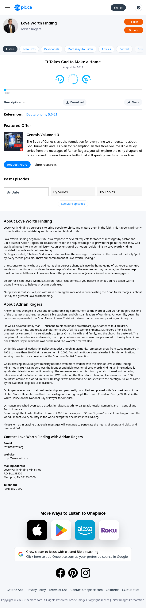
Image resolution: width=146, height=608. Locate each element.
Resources (29, 49)
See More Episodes (73, 203)
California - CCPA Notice (122, 590)
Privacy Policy (36, 590)
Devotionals (51, 49)
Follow (133, 22)
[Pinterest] (73, 573)
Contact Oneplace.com (87, 590)
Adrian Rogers (31, 29)
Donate (133, 30)
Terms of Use (58, 590)
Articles (106, 49)
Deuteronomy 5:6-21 (41, 114)
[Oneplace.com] (23, 7)
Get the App (14, 590)
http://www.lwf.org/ (16, 458)
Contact (124, 49)
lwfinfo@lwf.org (13, 447)
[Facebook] (60, 573)
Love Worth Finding (39, 23)
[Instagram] (85, 573)
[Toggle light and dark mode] (138, 7)
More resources (45, 165)
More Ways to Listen (80, 49)
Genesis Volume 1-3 (43, 134)
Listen (10, 49)
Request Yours (17, 164)
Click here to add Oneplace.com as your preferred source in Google (77, 557)
